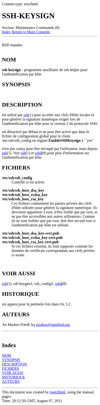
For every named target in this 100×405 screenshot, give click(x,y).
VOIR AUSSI (12, 373)
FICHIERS (10, 368)
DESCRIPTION (14, 364)
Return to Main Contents (31, 32)
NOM (6, 355)
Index (6, 32)
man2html (58, 392)
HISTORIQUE (13, 377)
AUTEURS (11, 381)
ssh (25, 115)
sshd (38, 153)
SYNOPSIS (11, 360)
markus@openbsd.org (53, 325)
